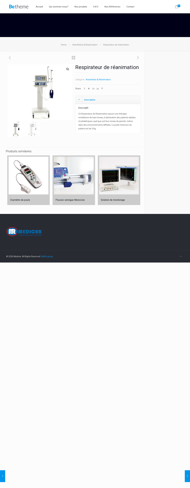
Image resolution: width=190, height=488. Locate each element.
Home (64, 45)
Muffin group (47, 256)
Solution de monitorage (113, 200)
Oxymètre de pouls (20, 200)
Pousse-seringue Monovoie (70, 200)
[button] (67, 69)
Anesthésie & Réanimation (84, 45)
